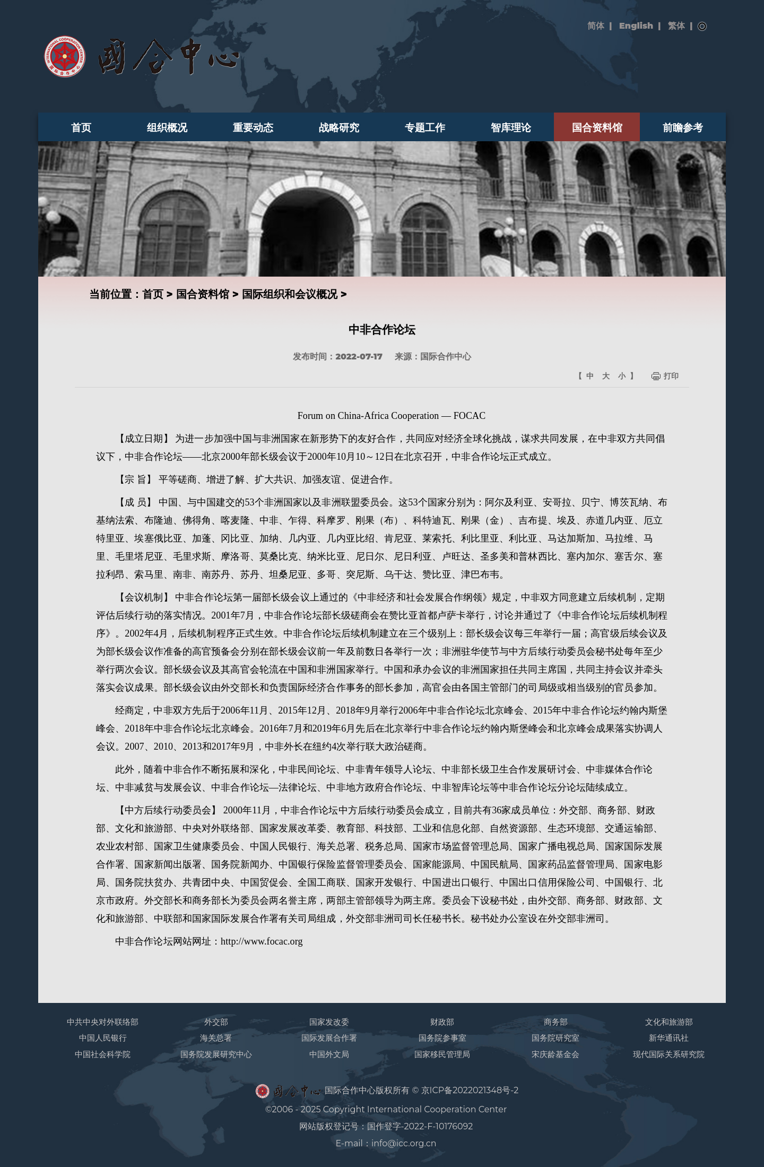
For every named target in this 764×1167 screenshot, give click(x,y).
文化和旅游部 (669, 1022)
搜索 (702, 26)
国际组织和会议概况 (289, 294)
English (636, 26)
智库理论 (511, 127)
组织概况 (167, 127)
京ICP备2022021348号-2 (470, 1090)
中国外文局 (329, 1054)
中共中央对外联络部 (102, 1022)
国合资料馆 (597, 127)
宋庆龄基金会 (555, 1054)
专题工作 (425, 127)
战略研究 (339, 127)
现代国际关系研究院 (669, 1054)
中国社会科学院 (103, 1054)
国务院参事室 (442, 1038)
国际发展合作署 (329, 1038)
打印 (671, 376)
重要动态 (253, 127)
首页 (81, 127)
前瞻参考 (683, 127)
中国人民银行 (103, 1038)
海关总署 (216, 1038)
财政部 (442, 1022)
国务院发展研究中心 (216, 1054)
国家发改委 (329, 1022)
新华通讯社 (669, 1038)
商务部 (556, 1022)
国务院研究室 (555, 1038)
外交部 (216, 1022)
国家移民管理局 (442, 1054)
